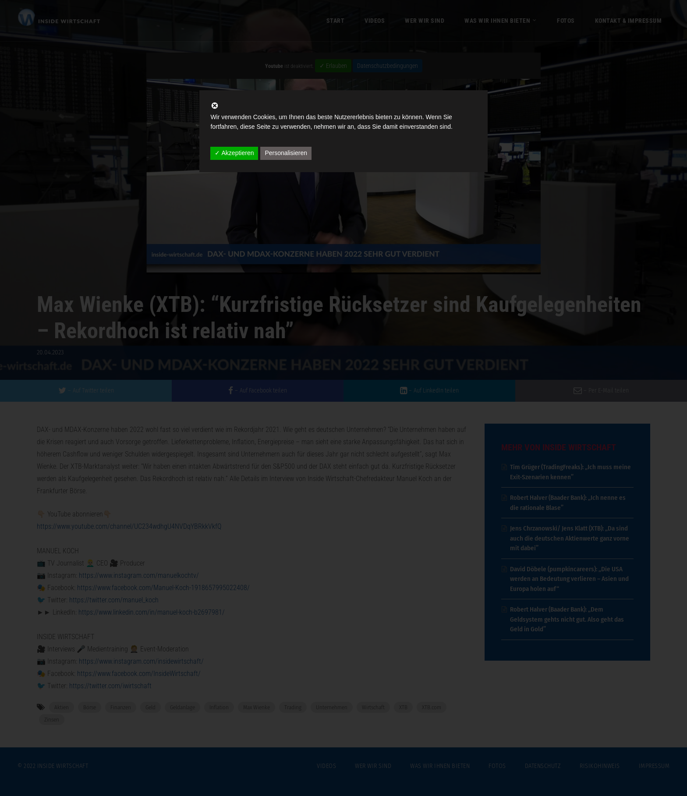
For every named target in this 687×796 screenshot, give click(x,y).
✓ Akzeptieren (234, 152)
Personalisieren (286, 152)
